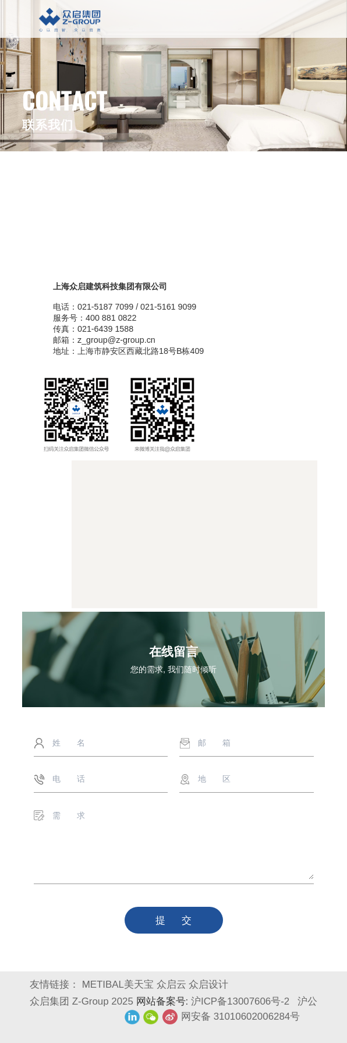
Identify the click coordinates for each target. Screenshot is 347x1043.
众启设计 (208, 984)
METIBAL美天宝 (118, 984)
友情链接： (54, 984)
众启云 (171, 984)
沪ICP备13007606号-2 (241, 1001)
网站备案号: (163, 1001)
